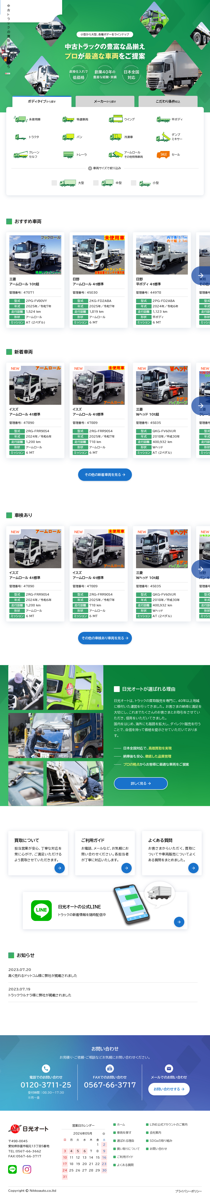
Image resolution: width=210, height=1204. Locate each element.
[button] (200, 275)
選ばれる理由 (125, 1140)
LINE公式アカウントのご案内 (169, 1124)
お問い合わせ (158, 1148)
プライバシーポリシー (188, 1191)
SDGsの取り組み (161, 1140)
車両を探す (124, 1132)
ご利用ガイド (125, 1156)
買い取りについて (128, 1148)
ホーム (121, 1124)
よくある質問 (125, 1165)
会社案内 (155, 1132)
